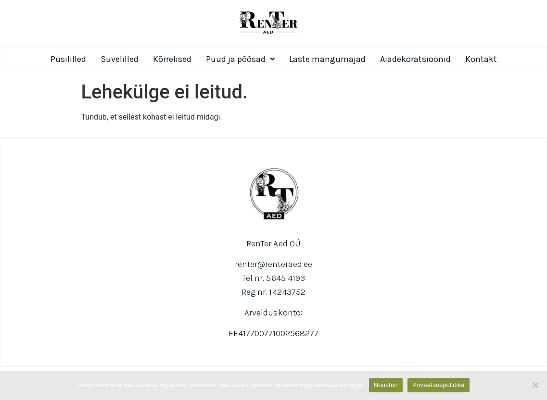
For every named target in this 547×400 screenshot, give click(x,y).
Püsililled (68, 59)
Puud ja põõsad (240, 59)
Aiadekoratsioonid (415, 59)
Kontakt (481, 59)
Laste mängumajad (327, 59)
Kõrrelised (172, 59)
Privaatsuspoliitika (438, 384)
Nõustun (386, 384)
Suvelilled (120, 59)
